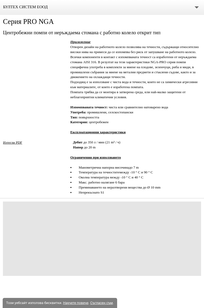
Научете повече (75, 303)
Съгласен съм (101, 303)
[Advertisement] (102, 239)
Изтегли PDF (12, 142)
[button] (34, 65)
